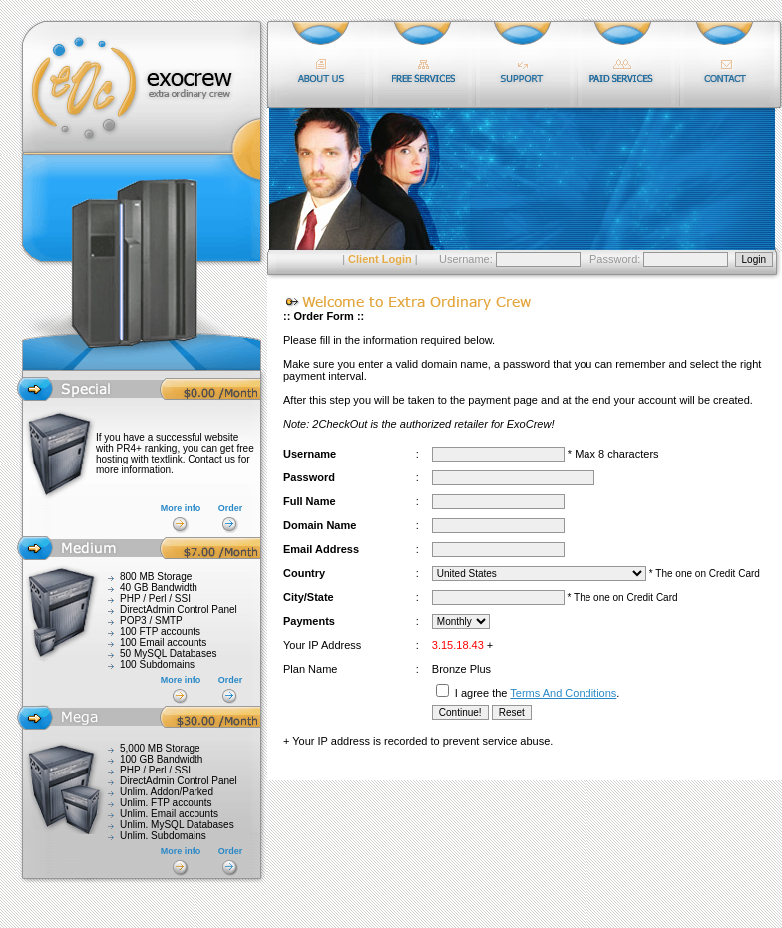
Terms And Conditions (563, 693)
